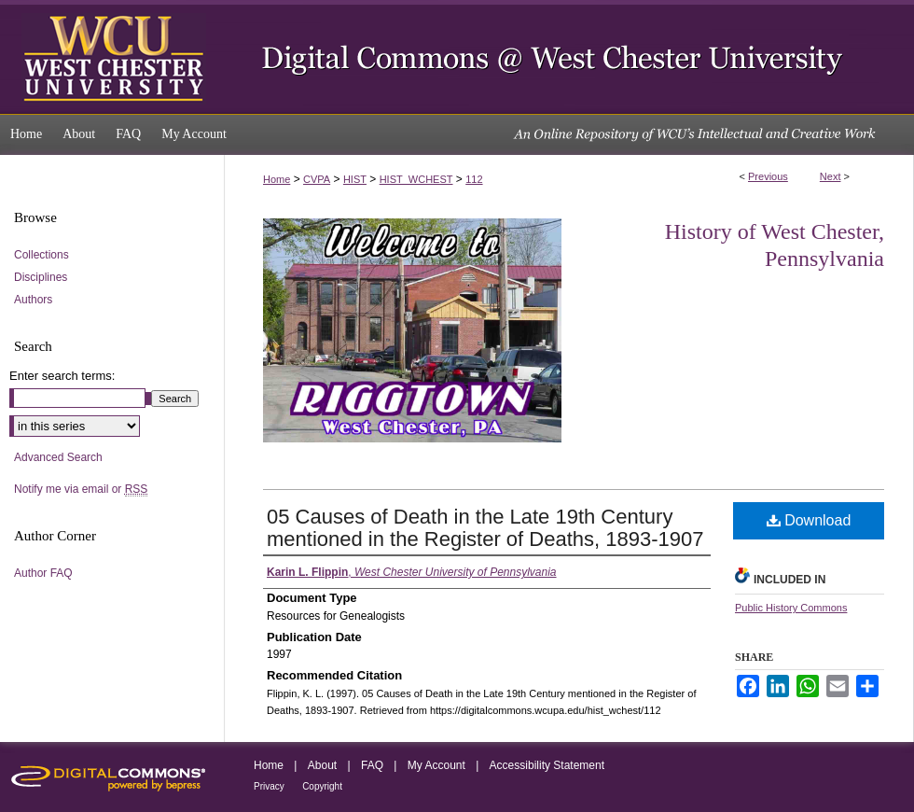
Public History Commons (791, 607)
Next (830, 176)
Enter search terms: (62, 376)
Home (276, 179)
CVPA (316, 179)
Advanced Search (58, 457)
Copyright (322, 786)
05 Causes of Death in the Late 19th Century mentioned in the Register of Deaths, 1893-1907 (485, 528)
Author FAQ (43, 573)
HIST (355, 179)
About (322, 765)
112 (473, 179)
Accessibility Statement (547, 765)
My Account (436, 765)
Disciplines (40, 277)
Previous (768, 176)
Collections (41, 254)
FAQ (372, 765)
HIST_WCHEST (416, 179)
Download (809, 520)
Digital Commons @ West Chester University (569, 57)
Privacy (269, 786)
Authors (33, 299)
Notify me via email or (80, 490)
